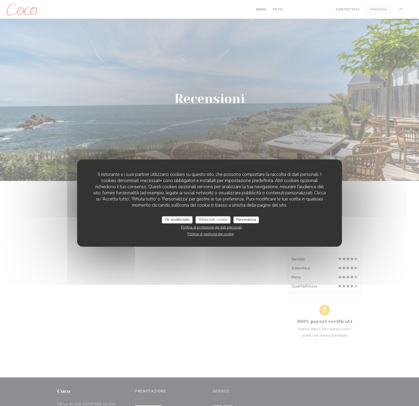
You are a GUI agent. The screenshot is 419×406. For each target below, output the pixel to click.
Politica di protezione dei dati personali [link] (211, 227)
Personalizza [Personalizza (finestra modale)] (246, 219)
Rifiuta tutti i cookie (213, 219)
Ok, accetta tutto (177, 219)
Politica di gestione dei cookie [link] (210, 234)
